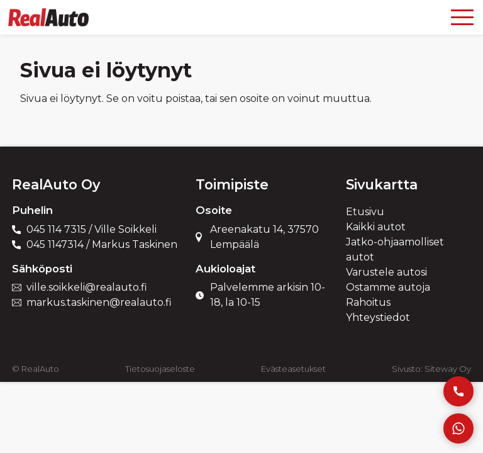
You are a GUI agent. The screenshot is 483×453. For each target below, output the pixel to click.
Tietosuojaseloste (160, 369)
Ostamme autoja (388, 287)
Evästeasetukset (293, 369)
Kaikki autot (376, 227)
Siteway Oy (448, 369)
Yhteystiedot (378, 317)
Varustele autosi (386, 272)
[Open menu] (462, 17)
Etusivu (365, 212)
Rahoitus (368, 302)
